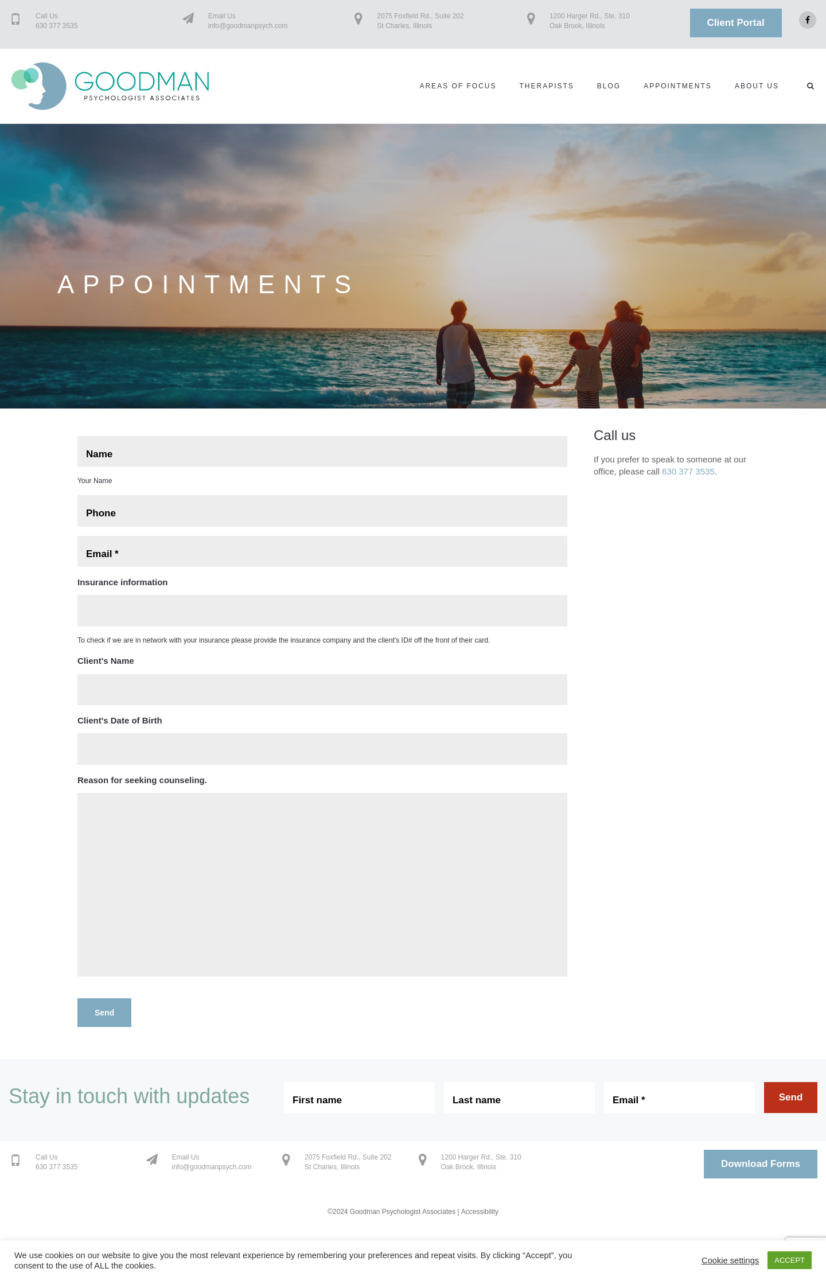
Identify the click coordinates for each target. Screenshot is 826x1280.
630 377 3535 (688, 471)
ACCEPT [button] (789, 1260)
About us (757, 86)
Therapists (546, 86)
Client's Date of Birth (119, 720)
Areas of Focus (457, 86)
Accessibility (479, 1212)
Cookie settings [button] (730, 1260)
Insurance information (122, 582)
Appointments (678, 86)
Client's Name (105, 661)
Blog (609, 86)
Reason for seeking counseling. (142, 780)
